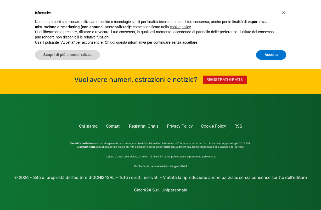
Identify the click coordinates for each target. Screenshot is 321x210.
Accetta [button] (271, 55)
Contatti (113, 126)
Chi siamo (88, 126)
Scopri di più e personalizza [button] (67, 55)
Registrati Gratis (144, 126)
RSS (238, 126)
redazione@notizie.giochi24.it (169, 166)
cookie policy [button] (180, 27)
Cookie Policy (213, 126)
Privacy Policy (180, 126)
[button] (283, 12)
